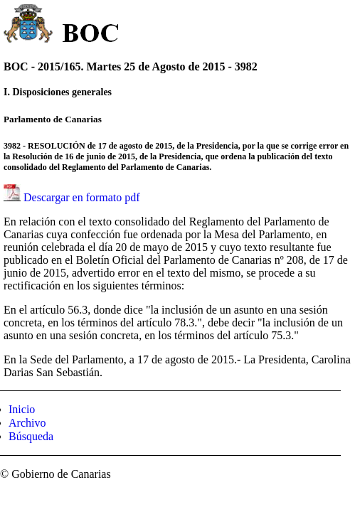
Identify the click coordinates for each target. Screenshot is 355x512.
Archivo (27, 423)
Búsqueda (31, 436)
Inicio (22, 409)
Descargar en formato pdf (81, 197)
